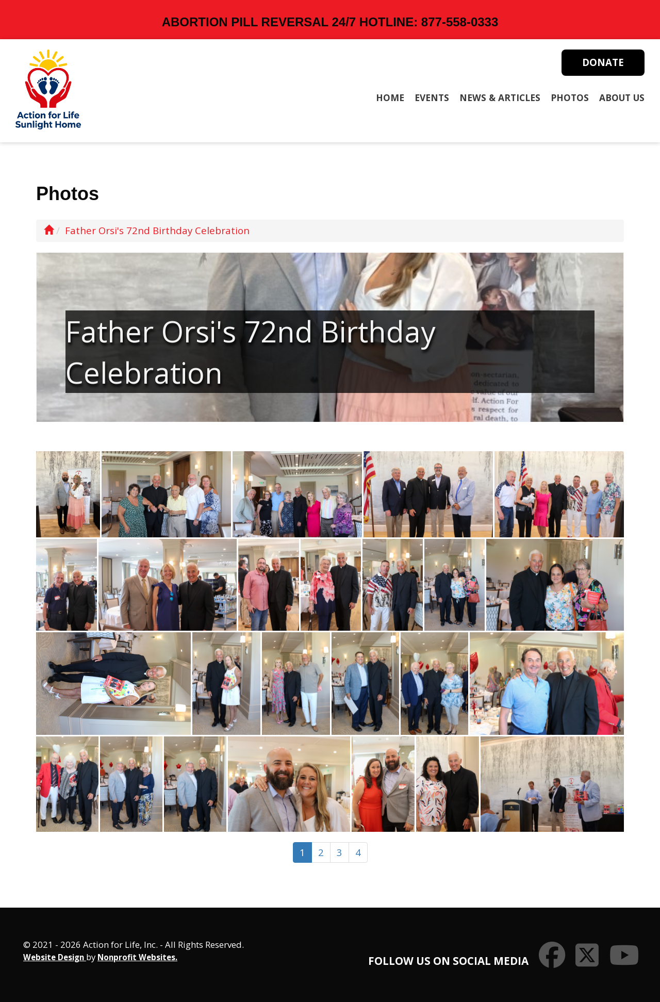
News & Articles (499, 97)
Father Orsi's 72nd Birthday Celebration (157, 230)
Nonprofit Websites (136, 957)
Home (390, 97)
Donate (603, 62)
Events (432, 97)
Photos (570, 97)
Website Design (54, 957)
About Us (622, 97)
